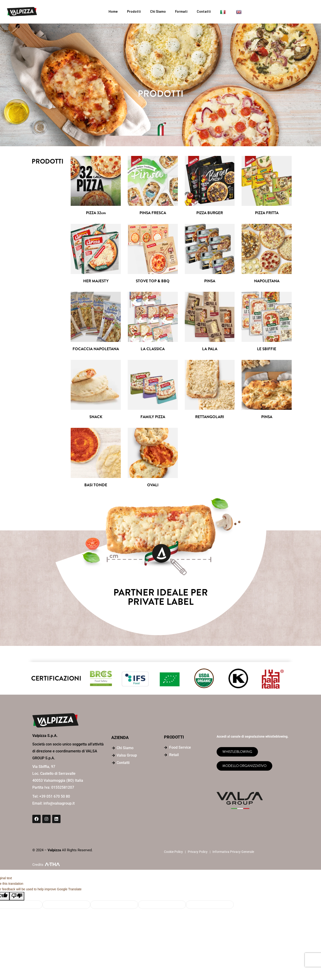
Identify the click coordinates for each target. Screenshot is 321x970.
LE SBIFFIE (267, 349)
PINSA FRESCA (152, 213)
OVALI (153, 486)
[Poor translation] (16, 897)
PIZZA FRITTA (266, 213)
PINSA (209, 281)
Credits (37, 866)
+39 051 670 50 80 (54, 797)
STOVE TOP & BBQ (152, 281)
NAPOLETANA (266, 281)
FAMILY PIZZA (152, 417)
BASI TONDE (96, 486)
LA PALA (210, 349)
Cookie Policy (173, 853)
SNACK (96, 417)
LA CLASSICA (152, 349)
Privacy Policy (198, 853)
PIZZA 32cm (95, 213)
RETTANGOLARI (209, 417)
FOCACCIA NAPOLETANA (95, 349)
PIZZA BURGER (209, 213)
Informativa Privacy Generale (233, 853)
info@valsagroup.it (59, 804)
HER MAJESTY (95, 281)
